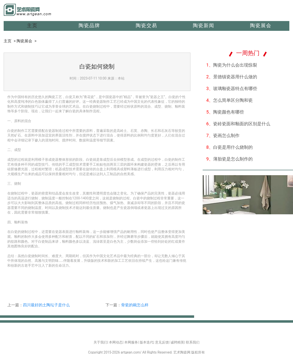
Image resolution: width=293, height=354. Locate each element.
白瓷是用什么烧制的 (229, 147)
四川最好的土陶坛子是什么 (46, 305)
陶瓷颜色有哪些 (225, 111)
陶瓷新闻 (203, 25)
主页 (32, 25)
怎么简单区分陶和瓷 (229, 100)
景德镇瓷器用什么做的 (231, 76)
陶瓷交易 (146, 25)
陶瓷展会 (261, 25)
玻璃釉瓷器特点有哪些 (231, 88)
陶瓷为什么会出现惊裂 (231, 65)
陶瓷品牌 (89, 25)
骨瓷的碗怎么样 (134, 305)
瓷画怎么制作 (223, 135)
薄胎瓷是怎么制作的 (229, 158)
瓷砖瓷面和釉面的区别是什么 (238, 123)
